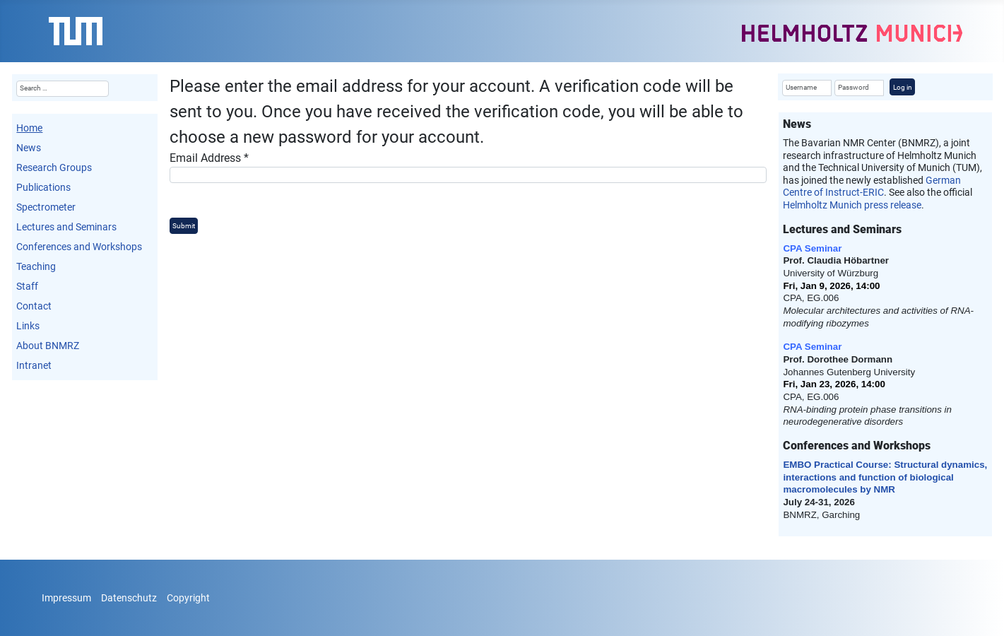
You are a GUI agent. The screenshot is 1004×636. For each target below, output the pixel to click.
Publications (43, 187)
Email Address (209, 158)
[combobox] (62, 89)
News (28, 147)
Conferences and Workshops (79, 246)
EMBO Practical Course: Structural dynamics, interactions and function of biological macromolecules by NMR (885, 477)
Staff (27, 286)
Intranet (34, 365)
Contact (34, 306)
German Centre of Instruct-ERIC (872, 187)
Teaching (36, 266)
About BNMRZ (47, 345)
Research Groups (54, 167)
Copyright (188, 597)
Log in (902, 87)
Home (29, 128)
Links (28, 325)
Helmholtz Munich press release (852, 205)
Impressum (66, 597)
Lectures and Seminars (66, 226)
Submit (183, 226)
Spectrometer (46, 207)
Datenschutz (129, 597)
